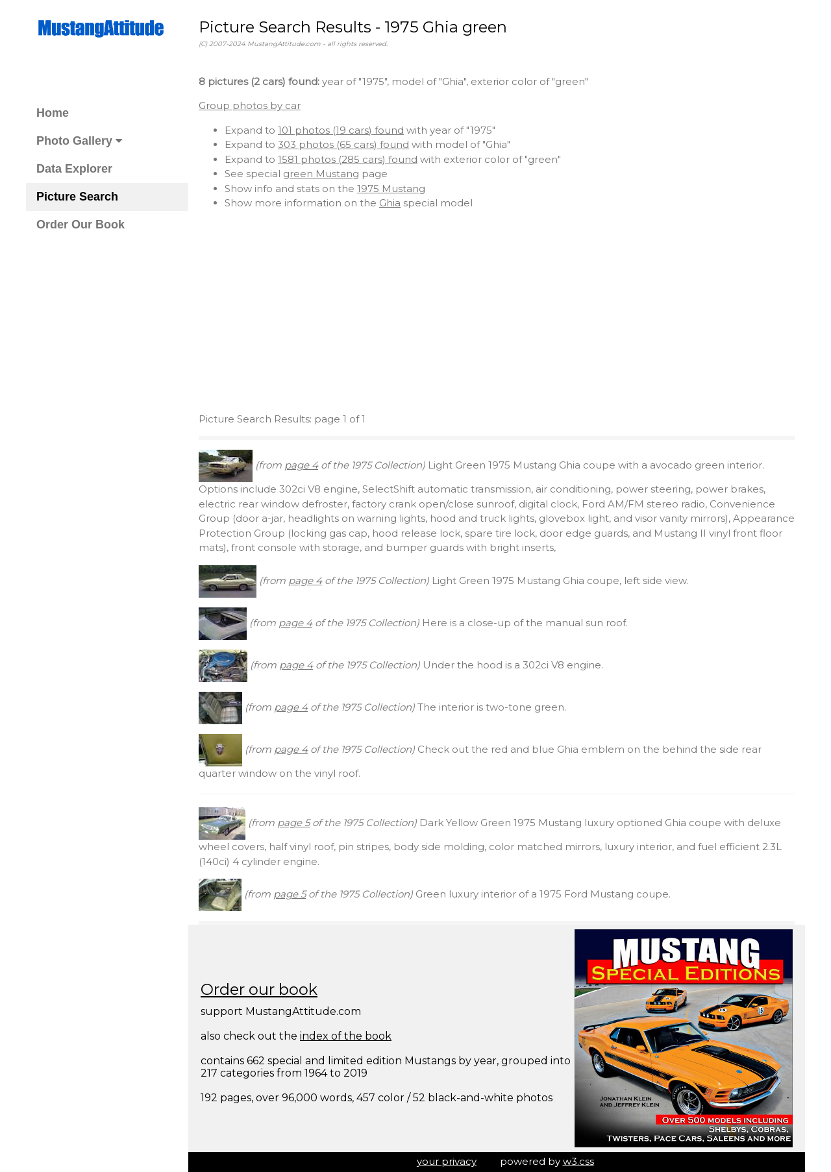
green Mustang (321, 173)
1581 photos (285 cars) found (347, 159)
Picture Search (77, 196)
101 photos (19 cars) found (341, 130)
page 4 (301, 465)
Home (52, 112)
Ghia (390, 203)
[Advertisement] (497, 311)
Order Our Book (80, 224)
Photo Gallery (79, 140)
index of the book (345, 1036)
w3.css (578, 1161)
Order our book (259, 989)
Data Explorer (74, 168)
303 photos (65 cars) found (343, 144)
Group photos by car (250, 105)
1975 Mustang (391, 188)
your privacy (447, 1161)
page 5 (293, 822)
